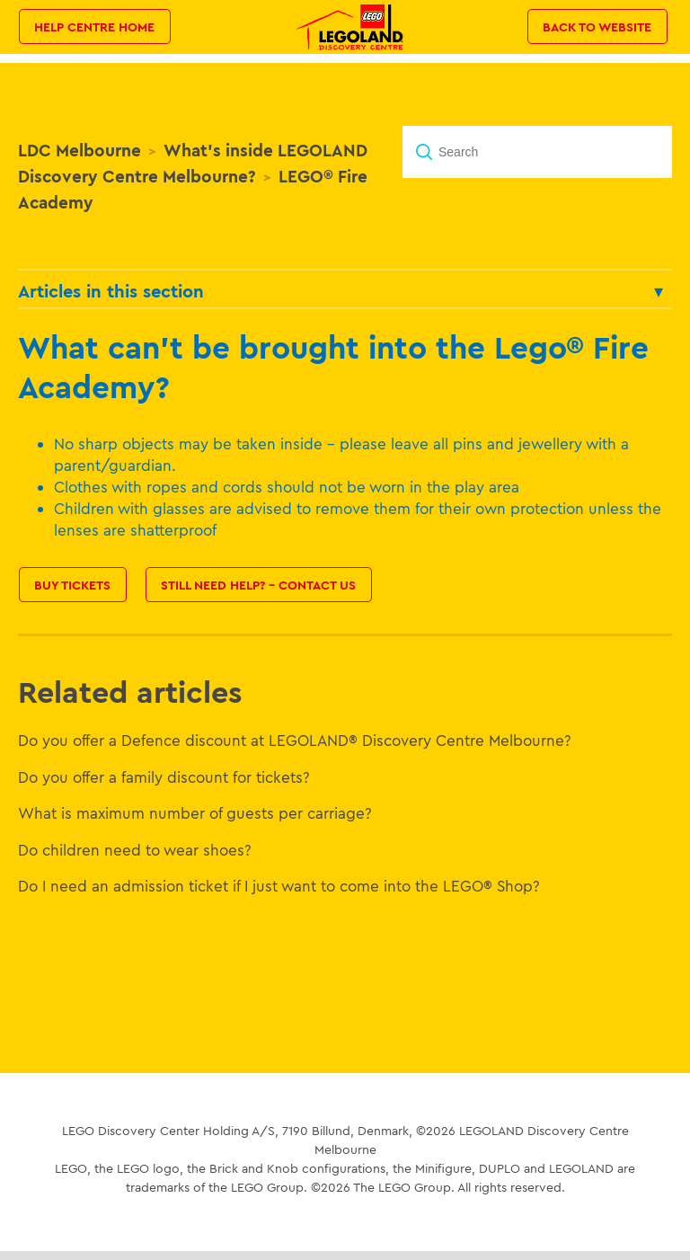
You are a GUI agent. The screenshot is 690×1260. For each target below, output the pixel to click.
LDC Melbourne (79, 150)
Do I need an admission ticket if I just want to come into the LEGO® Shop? (279, 885)
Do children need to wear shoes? (135, 849)
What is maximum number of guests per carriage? (195, 812)
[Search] (537, 152)
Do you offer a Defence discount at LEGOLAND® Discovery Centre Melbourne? (294, 740)
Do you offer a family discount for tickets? (164, 777)
